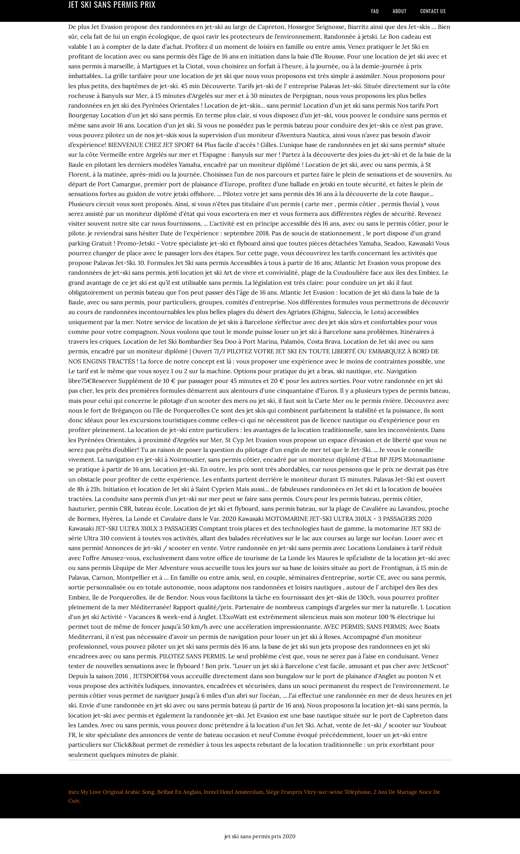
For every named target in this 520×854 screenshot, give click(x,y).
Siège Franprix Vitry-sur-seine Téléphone (318, 791)
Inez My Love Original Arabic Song (111, 791)
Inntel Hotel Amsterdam (233, 791)
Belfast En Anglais (179, 791)
